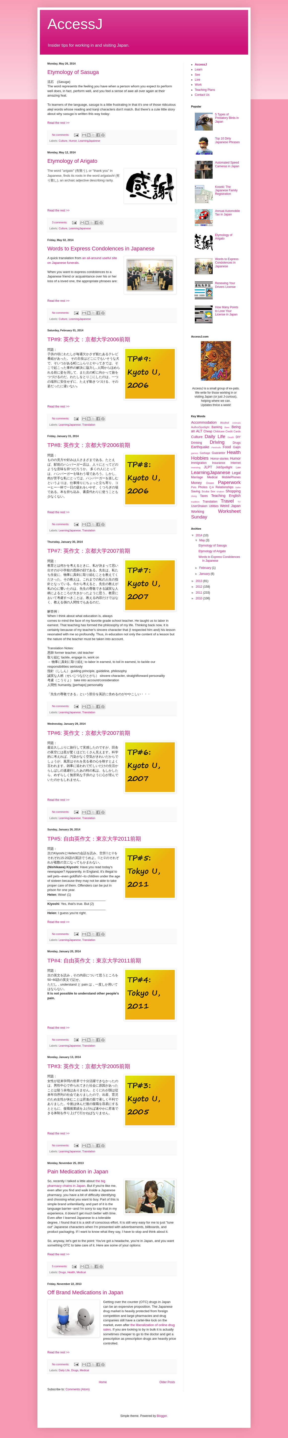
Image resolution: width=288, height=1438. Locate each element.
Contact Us (202, 95)
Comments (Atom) (77, 1389)
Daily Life (64, 1370)
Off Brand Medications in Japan (85, 1292)
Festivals (216, 447)
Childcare (219, 431)
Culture (63, 140)
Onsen (210, 482)
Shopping (233, 491)
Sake (238, 487)
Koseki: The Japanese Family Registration (226, 190)
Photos (202, 487)
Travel (227, 501)
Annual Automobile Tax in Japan (227, 212)
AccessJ (201, 64)
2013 (199, 581)
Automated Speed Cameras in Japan (227, 164)
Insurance (218, 463)
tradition (195, 501)
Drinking (196, 443)
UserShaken (199, 506)
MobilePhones (231, 477)
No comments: (61, 134)
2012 (199, 586)
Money (196, 483)
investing (196, 467)
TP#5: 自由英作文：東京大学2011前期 (94, 839)
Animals (236, 422)
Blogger (162, 1416)
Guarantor (218, 453)
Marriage (197, 477)
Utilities (214, 506)
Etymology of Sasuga (73, 72)
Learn (198, 69)
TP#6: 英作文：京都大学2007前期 (88, 733)
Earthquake (200, 447)
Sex (213, 491)
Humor (73, 140)
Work (198, 84)
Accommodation (204, 422)
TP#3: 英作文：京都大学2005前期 (88, 1066)
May (202, 540)
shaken (220, 491)
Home (103, 1382)
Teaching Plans (205, 90)
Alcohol (224, 422)
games (194, 453)
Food (227, 447)
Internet (235, 463)
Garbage (205, 452)
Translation (88, 424)
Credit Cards (233, 431)
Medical (81, 1272)
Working (197, 512)
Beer (227, 427)
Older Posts (167, 1382)
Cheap (207, 431)
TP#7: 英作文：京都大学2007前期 (88, 551)
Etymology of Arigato (72, 161)
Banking (216, 427)
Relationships (224, 487)
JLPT (208, 467)
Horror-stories (219, 458)
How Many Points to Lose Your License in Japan (226, 311)
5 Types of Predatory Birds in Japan (227, 118)
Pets (194, 487)
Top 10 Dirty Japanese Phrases (227, 140)
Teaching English (226, 496)
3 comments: (60, 222)
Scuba (205, 491)
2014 (199, 535)
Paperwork (229, 482)
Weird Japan (230, 506)
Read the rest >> (58, 123)
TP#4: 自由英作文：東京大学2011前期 (94, 961)
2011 (199, 592)
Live (197, 79)
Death (231, 437)
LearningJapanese (89, 140)
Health (71, 1272)
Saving (195, 491)
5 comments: (60, 1266)
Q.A (211, 487)
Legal (236, 473)
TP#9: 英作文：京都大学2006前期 (88, 339)
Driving (217, 442)
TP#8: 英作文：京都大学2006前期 (88, 445)
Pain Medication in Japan (77, 1171)
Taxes (204, 496)
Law (238, 467)
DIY (238, 437)
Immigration (199, 463)
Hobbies (199, 458)
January (205, 574)
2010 (199, 598)
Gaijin (237, 447)
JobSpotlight (224, 467)
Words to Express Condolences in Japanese (101, 248)
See (197, 74)
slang (194, 496)
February (205, 568)
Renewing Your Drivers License (225, 284)
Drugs (62, 1272)
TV (239, 501)
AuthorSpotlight (200, 427)
